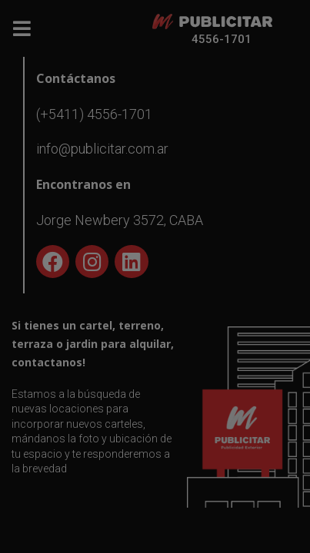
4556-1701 (222, 39)
